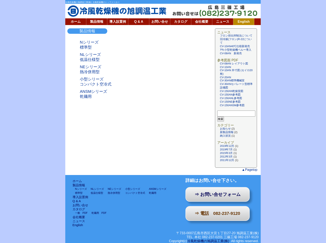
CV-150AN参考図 (230, 94)
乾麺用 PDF (99, 213)
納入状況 (225, 135)
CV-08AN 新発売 (231, 53)
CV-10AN (225, 67)
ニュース (222, 21)
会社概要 (201, 21)
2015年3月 (226, 153)
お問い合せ (159, 21)
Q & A (138, 21)
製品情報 (96, 21)
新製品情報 (226, 132)
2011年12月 (227, 160)
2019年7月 (226, 149)
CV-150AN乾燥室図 (231, 91)
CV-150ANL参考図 (231, 98)
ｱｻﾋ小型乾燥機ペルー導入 (235, 49)
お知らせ (225, 128)
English (244, 21)
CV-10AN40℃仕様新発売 (236, 46)
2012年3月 (226, 156)
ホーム (76, 21)
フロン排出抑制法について (236, 35)
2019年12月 (227, 145)
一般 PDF (81, 213)
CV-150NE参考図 (230, 101)
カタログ (180, 21)
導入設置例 (117, 21)
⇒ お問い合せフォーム (218, 194)
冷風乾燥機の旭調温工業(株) (208, 241)
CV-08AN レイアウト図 (234, 63)
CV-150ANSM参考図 (232, 105)
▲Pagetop (249, 169)
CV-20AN (225, 77)
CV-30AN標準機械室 (232, 80)
